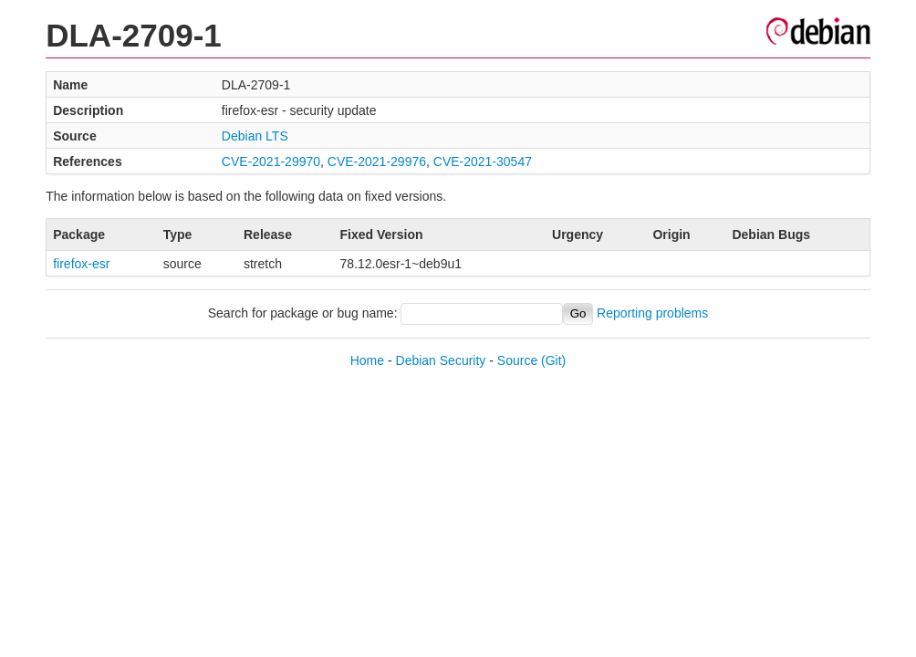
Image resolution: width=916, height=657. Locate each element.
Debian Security (441, 360)
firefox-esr (81, 263)
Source (517, 360)
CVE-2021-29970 (271, 161)
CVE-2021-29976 (377, 161)
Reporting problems (652, 313)
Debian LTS (255, 136)
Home (367, 360)
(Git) (553, 360)
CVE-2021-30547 (482, 161)
